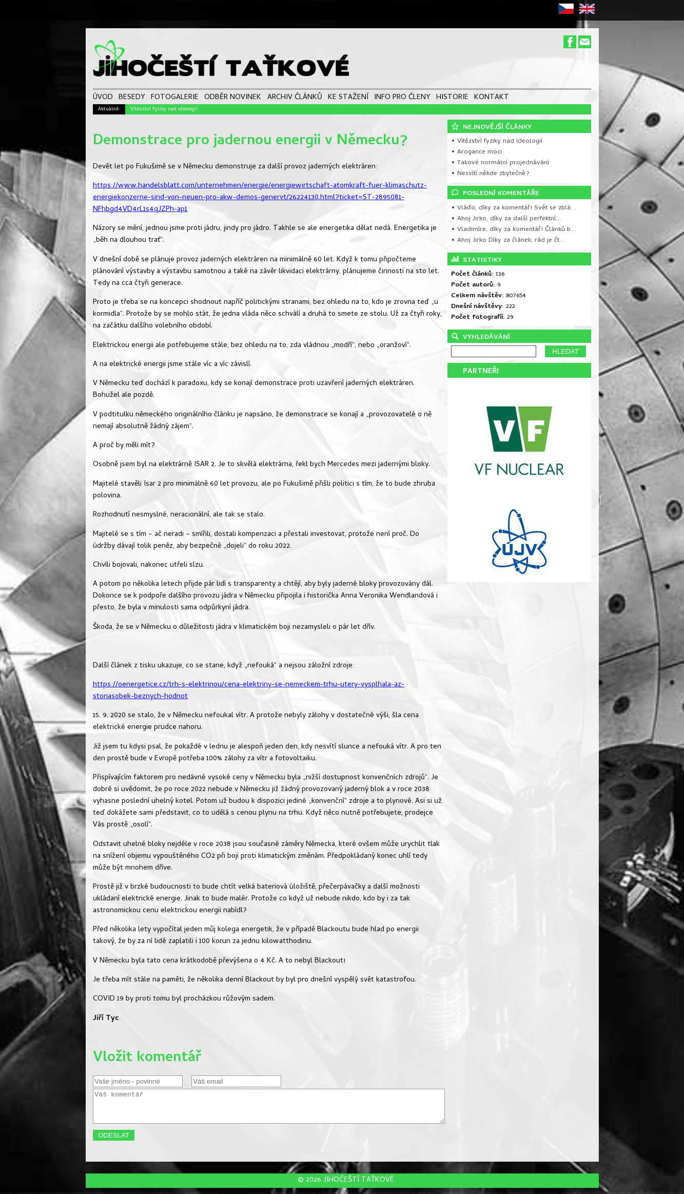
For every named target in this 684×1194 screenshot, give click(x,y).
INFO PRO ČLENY (402, 98)
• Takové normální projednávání (500, 163)
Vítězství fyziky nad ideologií (164, 109)
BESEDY (132, 98)
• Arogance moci (476, 152)
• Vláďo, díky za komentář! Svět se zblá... (514, 208)
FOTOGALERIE (175, 98)
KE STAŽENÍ (348, 98)
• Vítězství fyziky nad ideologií (496, 141)
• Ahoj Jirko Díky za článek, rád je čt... (508, 240)
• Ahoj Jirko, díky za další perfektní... (506, 219)
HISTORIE (452, 98)
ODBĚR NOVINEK (232, 98)
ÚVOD (103, 98)
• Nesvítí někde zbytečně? (490, 173)
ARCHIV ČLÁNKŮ (294, 98)
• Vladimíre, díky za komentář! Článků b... (514, 229)
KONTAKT (491, 98)
